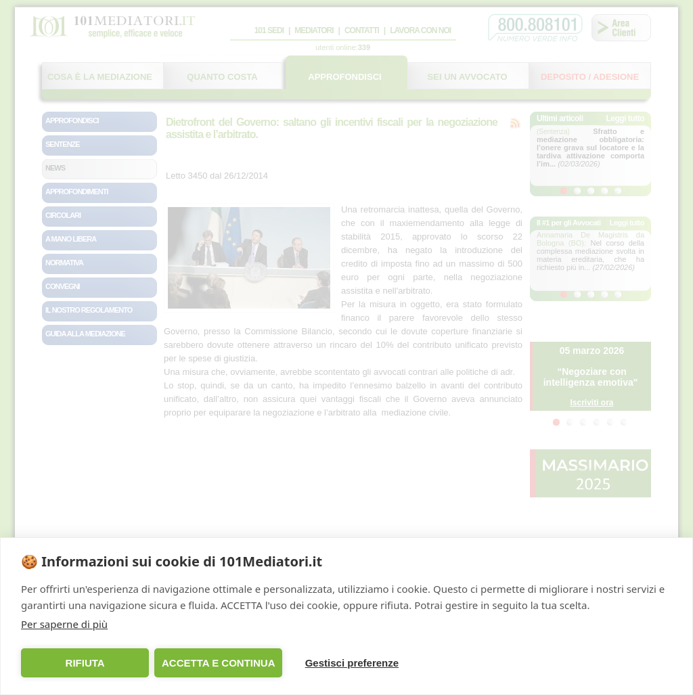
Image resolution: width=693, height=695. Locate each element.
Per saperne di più (64, 624)
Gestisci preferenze (352, 663)
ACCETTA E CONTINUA (218, 663)
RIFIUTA (85, 663)
